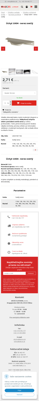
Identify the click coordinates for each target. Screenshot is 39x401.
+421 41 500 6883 (19, 333)
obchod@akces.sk (20, 339)
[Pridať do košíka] (24, 103)
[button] (22, 7)
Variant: (6, 88)
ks (8, 103)
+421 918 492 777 (27, 1)
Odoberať (31, 273)
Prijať (19, 390)
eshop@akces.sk (12, 1)
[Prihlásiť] (27, 7)
